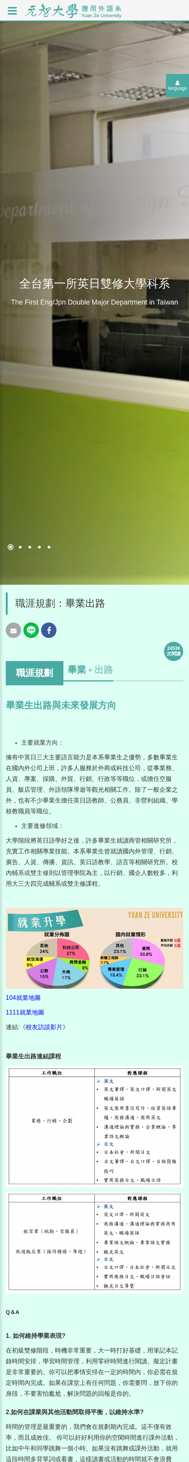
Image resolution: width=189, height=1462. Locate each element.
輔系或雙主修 (30, 873)
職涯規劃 (35, 603)
